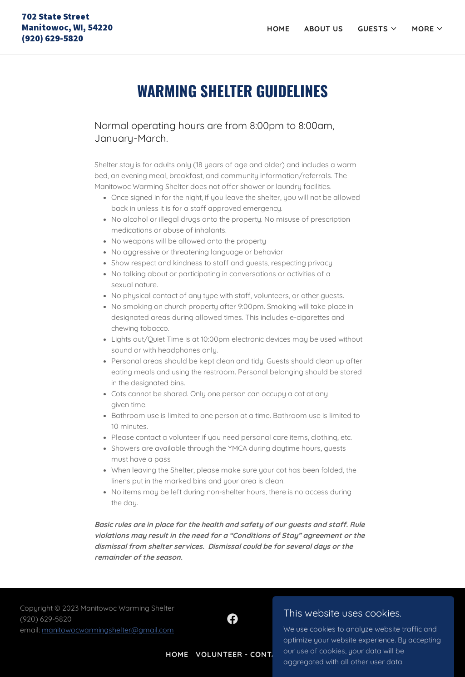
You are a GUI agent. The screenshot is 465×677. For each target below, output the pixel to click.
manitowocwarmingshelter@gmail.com (108, 629)
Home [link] (278, 28)
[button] (377, 28)
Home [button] (177, 654)
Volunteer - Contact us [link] (247, 654)
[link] (123, 38)
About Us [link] (323, 28)
